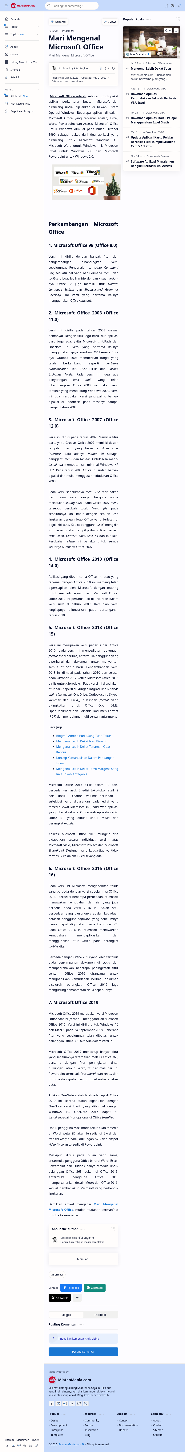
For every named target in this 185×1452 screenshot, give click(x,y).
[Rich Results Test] (22, 103)
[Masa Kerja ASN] (22, 62)
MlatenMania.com (71, 1444)
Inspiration (91, 1430)
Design (55, 1420)
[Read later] (100, 68)
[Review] (165, 156)
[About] (22, 47)
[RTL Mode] (22, 96)
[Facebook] (51, 1403)
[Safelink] (22, 77)
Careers (158, 1435)
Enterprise (57, 1430)
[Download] (153, 88)
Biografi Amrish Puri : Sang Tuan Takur (83, 736)
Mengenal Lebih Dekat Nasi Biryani (81, 741)
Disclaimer (22, 1440)
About (157, 1420)
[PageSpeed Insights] (22, 111)
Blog (87, 1435)
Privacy (34, 1440)
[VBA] (163, 88)
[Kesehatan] (165, 63)
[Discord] (65, 1403)
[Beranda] (22, 19)
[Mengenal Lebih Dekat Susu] (151, 42)
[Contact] (22, 54)
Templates (57, 1435)
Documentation (128, 1425)
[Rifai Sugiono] (73, 68)
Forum (89, 1425)
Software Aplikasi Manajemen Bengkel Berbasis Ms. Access (152, 164)
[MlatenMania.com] (25, 6)
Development (59, 1425)
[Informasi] (57, 1274)
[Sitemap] (22, 69)
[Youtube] (58, 1403)
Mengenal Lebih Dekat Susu (151, 68)
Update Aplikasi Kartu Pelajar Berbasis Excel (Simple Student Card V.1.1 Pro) (153, 141)
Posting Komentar (83, 1351)
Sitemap (10, 1440)
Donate (123, 1430)
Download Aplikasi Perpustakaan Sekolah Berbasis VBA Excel (153, 98)
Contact (123, 1420)
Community (92, 1420)
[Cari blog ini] (72, 6)
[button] (7, 6)
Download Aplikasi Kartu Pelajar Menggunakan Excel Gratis (154, 120)
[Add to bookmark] (176, 30)
